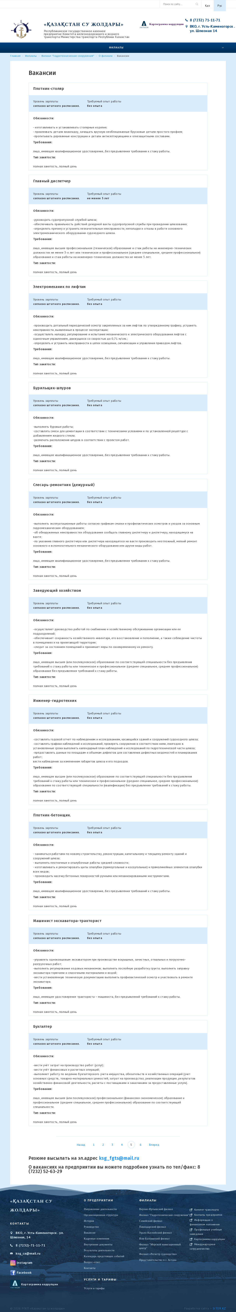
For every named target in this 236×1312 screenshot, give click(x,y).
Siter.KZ (219, 1305)
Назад (81, 1141)
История (89, 1217)
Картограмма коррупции (166, 21)
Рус (219, 4)
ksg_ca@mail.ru (28, 1250)
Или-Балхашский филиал (154, 1235)
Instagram (24, 1259)
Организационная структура (101, 1212)
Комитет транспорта (206, 1210)
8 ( (18, 1242)
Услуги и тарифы (94, 1285)
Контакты (90, 1265)
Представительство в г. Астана (157, 1256)
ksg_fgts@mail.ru (119, 1155)
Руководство (91, 1223)
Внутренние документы (98, 1241)
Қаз (207, 4)
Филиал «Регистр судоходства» (158, 1251)
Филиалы (116, 44)
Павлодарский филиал (152, 1223)
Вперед (154, 1141)
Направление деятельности (100, 1206)
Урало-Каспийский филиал (155, 1229)
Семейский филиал (150, 1217)
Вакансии (90, 1229)
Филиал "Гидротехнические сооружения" (164, 1212)
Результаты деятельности (99, 1247)
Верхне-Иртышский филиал (156, 1206)
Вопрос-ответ (92, 1259)
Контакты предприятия (208, 1215)
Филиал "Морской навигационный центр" (160, 1243)
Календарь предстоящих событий (104, 1253)
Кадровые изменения (96, 1235)
